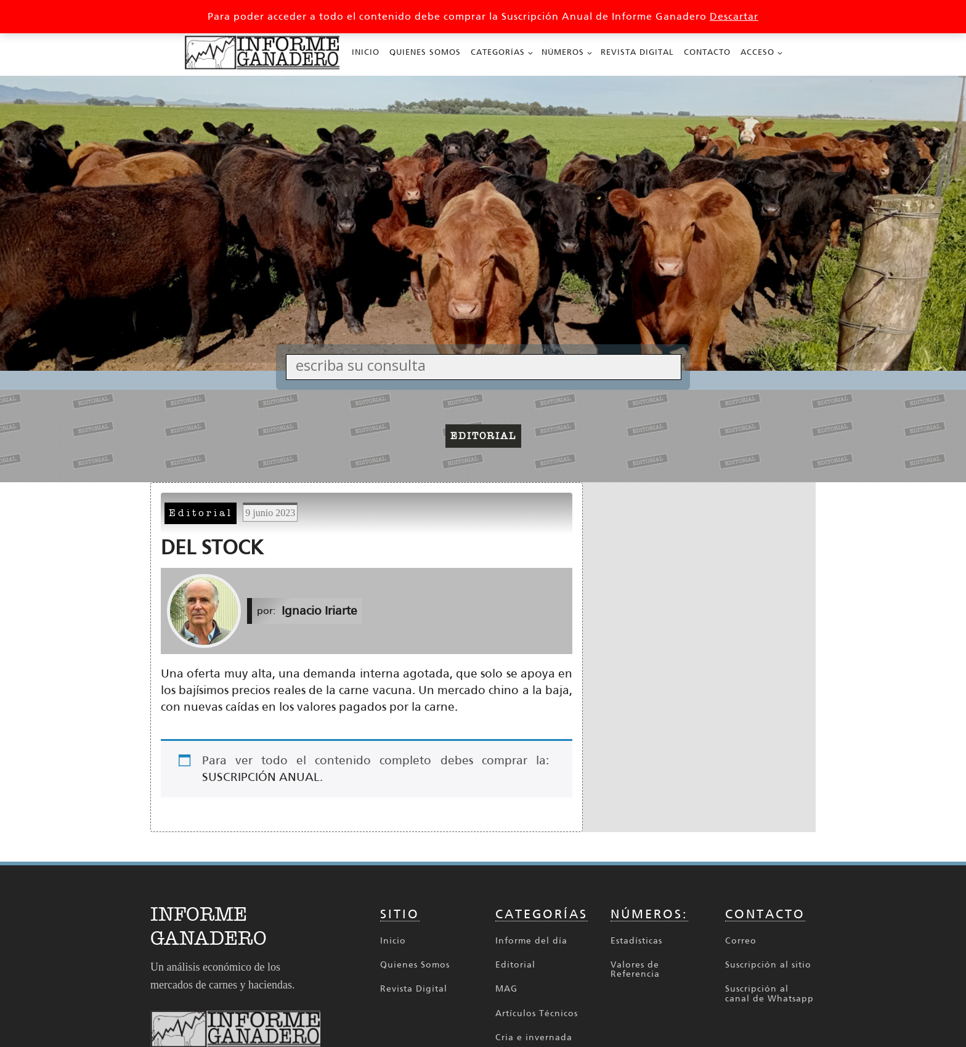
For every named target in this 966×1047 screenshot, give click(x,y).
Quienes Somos (425, 52)
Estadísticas (636, 940)
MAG (506, 988)
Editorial (201, 513)
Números (563, 52)
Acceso (757, 52)
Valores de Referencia (635, 969)
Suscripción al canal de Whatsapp (769, 993)
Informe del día (531, 940)
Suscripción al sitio (768, 964)
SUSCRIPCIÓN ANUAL (261, 777)
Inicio (366, 52)
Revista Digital (637, 52)
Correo (741, 940)
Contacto (707, 52)
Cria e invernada (533, 1037)
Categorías (498, 52)
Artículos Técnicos (536, 1013)
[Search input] (487, 365)
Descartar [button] (734, 16)
